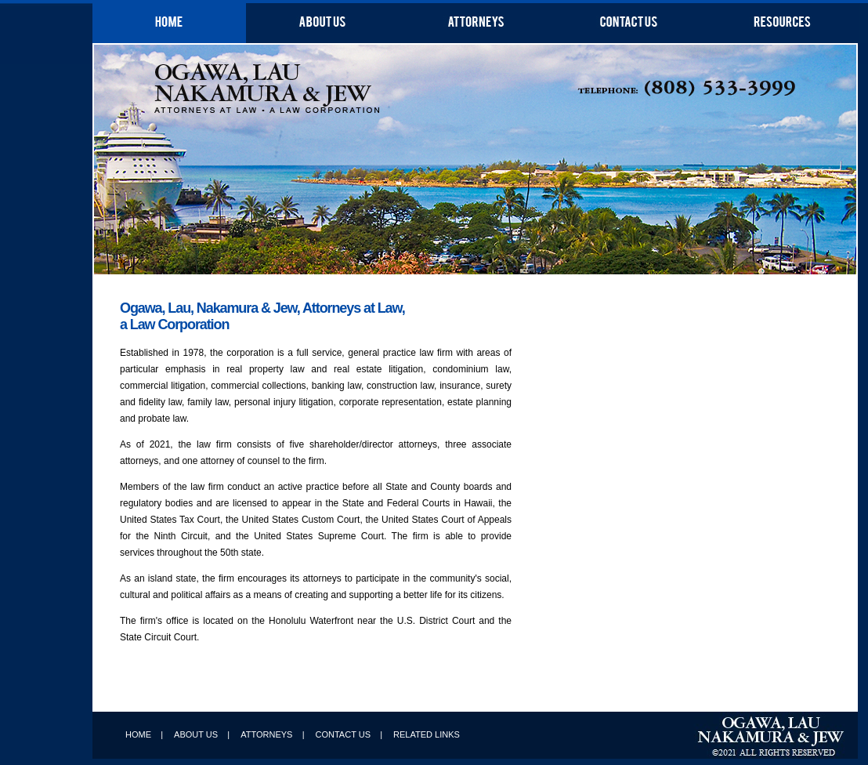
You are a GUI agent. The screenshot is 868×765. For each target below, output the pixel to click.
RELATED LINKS (426, 734)
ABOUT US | (202, 734)
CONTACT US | (349, 734)
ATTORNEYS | (272, 734)
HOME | (144, 734)
